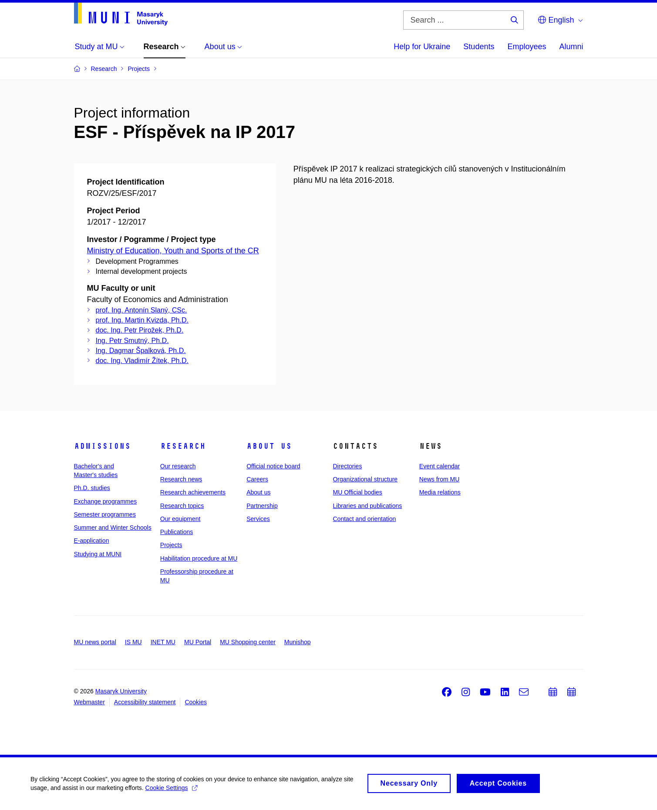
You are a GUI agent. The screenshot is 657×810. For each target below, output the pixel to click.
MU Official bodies (357, 492)
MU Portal (197, 642)
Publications (176, 531)
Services (258, 518)
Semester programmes (105, 514)
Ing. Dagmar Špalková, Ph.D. (141, 350)
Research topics (182, 505)
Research (183, 446)
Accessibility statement (145, 702)
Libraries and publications (367, 505)
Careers (257, 479)
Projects (171, 544)
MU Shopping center (248, 642)
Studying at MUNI (98, 554)
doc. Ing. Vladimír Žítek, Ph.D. (142, 360)
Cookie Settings (171, 790)
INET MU (163, 642)
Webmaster (89, 702)
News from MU (439, 479)
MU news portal (95, 642)
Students (478, 46)
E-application (91, 540)
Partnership (262, 505)
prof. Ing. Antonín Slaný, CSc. (141, 310)
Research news (181, 479)
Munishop (297, 642)
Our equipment (180, 518)
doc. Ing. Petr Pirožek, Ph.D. (140, 330)
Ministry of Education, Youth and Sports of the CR (173, 250)
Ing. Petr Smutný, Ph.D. (132, 340)
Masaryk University (121, 691)
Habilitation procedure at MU (198, 558)
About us (269, 446)
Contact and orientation (364, 518)
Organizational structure (365, 479)
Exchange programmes (105, 501)
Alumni (571, 46)
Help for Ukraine (422, 46)
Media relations (440, 492)
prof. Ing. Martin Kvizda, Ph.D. (142, 320)
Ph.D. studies (92, 487)
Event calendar (439, 466)
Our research (178, 466)
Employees (526, 46)
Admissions (102, 446)
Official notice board (273, 466)
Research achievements (193, 492)
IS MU (133, 642)
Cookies (196, 702)
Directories (347, 466)
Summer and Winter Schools (113, 527)
